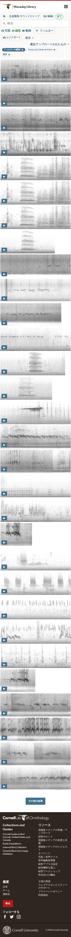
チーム (6, 890)
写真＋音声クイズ (48, 857)
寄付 (7, 903)
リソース (44, 825)
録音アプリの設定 (48, 864)
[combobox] (38, 23)
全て (59, 16)
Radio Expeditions (12, 844)
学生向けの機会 (46, 875)
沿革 (5, 887)
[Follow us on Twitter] (12, 917)
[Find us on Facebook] (5, 917)
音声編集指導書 (46, 860)
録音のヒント (45, 836)
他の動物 (48, 16)
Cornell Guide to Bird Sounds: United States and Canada (16, 837)
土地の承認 (44, 881)
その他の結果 (35, 801)
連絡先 (6, 894)
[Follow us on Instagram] (19, 917)
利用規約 (43, 895)
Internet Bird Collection (14, 847)
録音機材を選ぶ (46, 868)
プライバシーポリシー (50, 891)
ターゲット (44, 853)
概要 (6, 882)
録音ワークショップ (49, 871)
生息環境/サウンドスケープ (24, 16)
